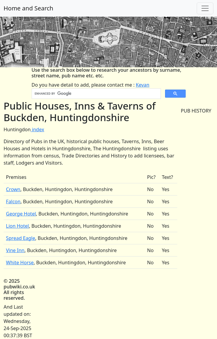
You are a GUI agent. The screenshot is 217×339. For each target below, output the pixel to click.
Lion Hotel (17, 226)
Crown (13, 189)
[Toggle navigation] (205, 8)
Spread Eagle (20, 238)
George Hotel (21, 213)
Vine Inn (15, 250)
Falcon (13, 201)
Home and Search (28, 8)
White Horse (20, 262)
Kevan (143, 85)
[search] (96, 93)
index (37, 129)
